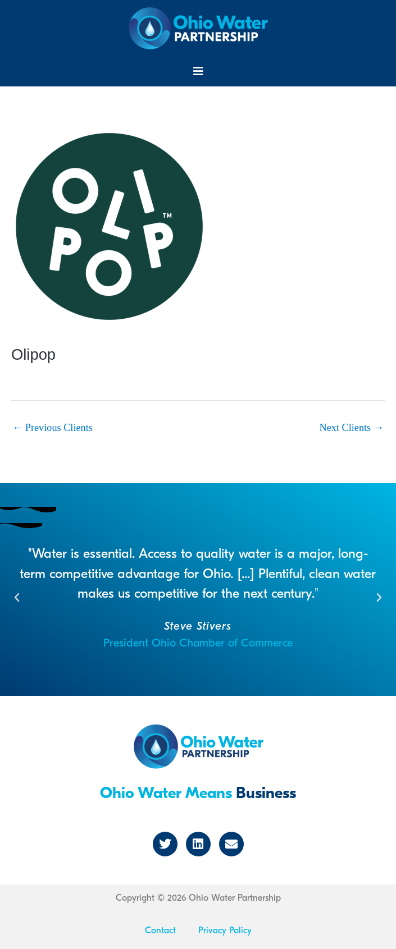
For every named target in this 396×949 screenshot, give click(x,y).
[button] (198, 71)
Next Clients (352, 427)
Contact (160, 930)
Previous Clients (52, 427)
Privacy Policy (225, 930)
